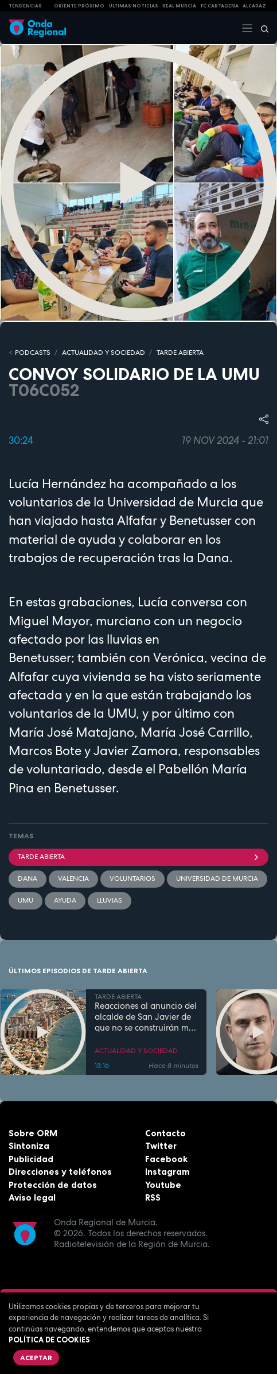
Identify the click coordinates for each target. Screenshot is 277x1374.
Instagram (167, 1171)
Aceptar (36, 1357)
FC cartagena (220, 6)
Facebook (166, 1159)
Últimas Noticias (133, 6)
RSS (153, 1197)
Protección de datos (53, 1184)
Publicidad (31, 1159)
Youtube (163, 1184)
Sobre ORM (33, 1133)
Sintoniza (29, 1145)
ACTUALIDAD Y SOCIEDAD (103, 352)
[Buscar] (260, 28)
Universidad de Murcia (217, 878)
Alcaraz (254, 6)
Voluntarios (132, 878)
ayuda (65, 900)
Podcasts (32, 352)
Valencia (73, 878)
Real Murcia (179, 6)
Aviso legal (32, 1197)
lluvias (109, 900)
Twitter (161, 1145)
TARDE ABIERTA (180, 352)
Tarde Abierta (138, 856)
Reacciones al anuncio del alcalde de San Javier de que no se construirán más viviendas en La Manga (146, 1017)
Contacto (165, 1133)
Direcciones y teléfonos (60, 1171)
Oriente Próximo (79, 6)
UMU (25, 900)
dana (27, 878)
